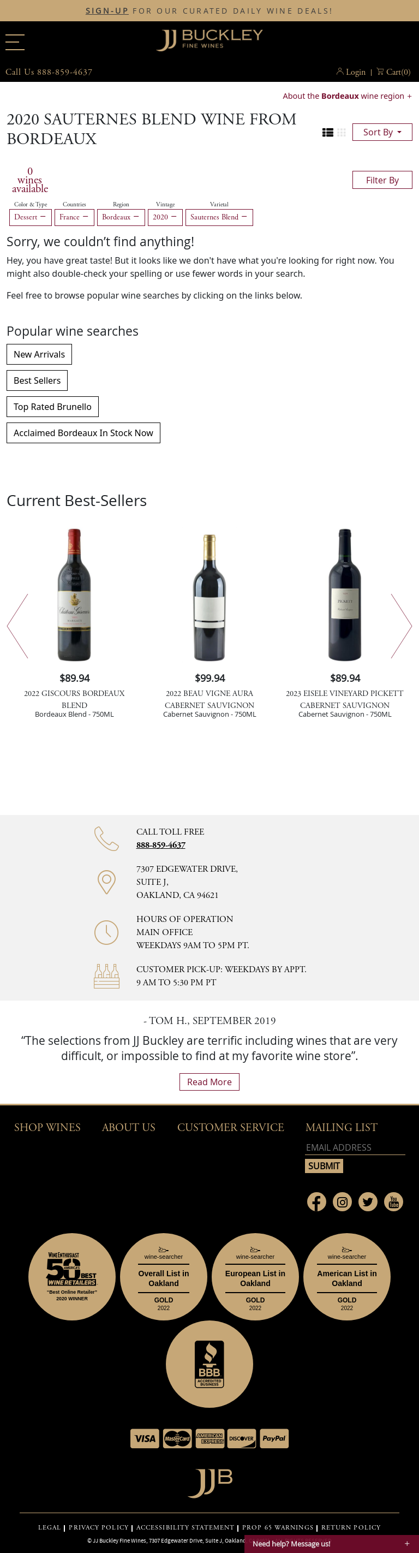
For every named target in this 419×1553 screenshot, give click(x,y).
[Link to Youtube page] (393, 1201)
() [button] (398, 72)
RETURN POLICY (351, 1528)
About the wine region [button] (344, 96)
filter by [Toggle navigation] (382, 180)
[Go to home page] (210, 1480)
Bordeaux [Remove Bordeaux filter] (121, 217)
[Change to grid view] (341, 132)
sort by (379, 132)
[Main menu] (15, 42)
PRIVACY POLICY (98, 1528)
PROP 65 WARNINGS (278, 1528)
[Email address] (355, 1147)
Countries (74, 205)
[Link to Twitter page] (368, 1201)
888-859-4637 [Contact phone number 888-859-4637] (160, 845)
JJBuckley (209, 40)
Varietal (219, 205)
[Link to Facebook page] (316, 1201)
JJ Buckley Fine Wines (119, 1540)
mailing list (342, 1128)
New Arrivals (39, 354)
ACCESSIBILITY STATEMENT (185, 1528)
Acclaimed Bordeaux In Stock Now (83, 433)
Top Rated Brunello (53, 407)
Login (356, 72)
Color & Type (30, 205)
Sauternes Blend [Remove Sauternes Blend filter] (219, 217)
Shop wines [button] (47, 1128)
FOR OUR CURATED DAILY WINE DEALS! (209, 11)
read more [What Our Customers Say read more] (209, 1082)
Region (121, 205)
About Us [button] (128, 1128)
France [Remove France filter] (74, 217)
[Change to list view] (327, 132)
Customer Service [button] (230, 1128)
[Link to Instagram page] (342, 1201)
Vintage (165, 205)
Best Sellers (37, 380)
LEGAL (50, 1528)
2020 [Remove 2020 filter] (165, 217)
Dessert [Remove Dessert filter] (30, 217)
